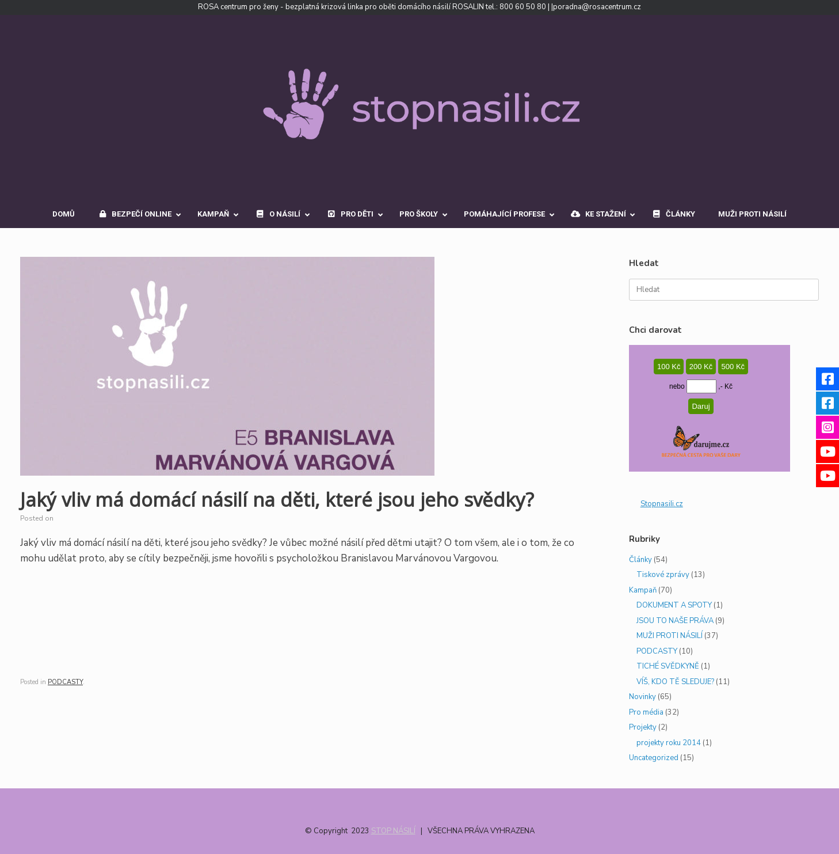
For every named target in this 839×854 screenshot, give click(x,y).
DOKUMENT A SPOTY (674, 605)
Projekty (643, 727)
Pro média (646, 712)
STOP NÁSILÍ (393, 831)
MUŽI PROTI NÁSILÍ (669, 636)
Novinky (642, 697)
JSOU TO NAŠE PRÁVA (675, 621)
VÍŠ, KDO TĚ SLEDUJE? (675, 682)
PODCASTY (65, 682)
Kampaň (643, 590)
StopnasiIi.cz (661, 504)
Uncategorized (653, 758)
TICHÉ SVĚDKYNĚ (667, 666)
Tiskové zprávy (662, 575)
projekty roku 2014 (668, 743)
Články (640, 560)
